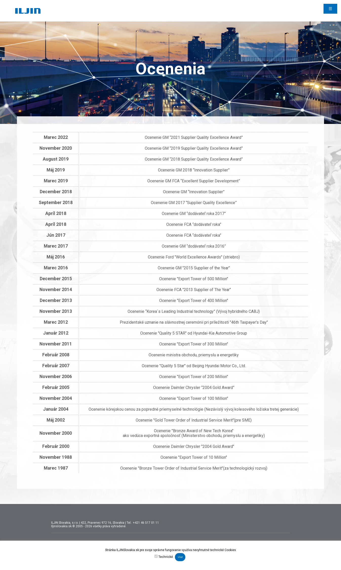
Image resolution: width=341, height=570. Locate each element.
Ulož (180, 557)
